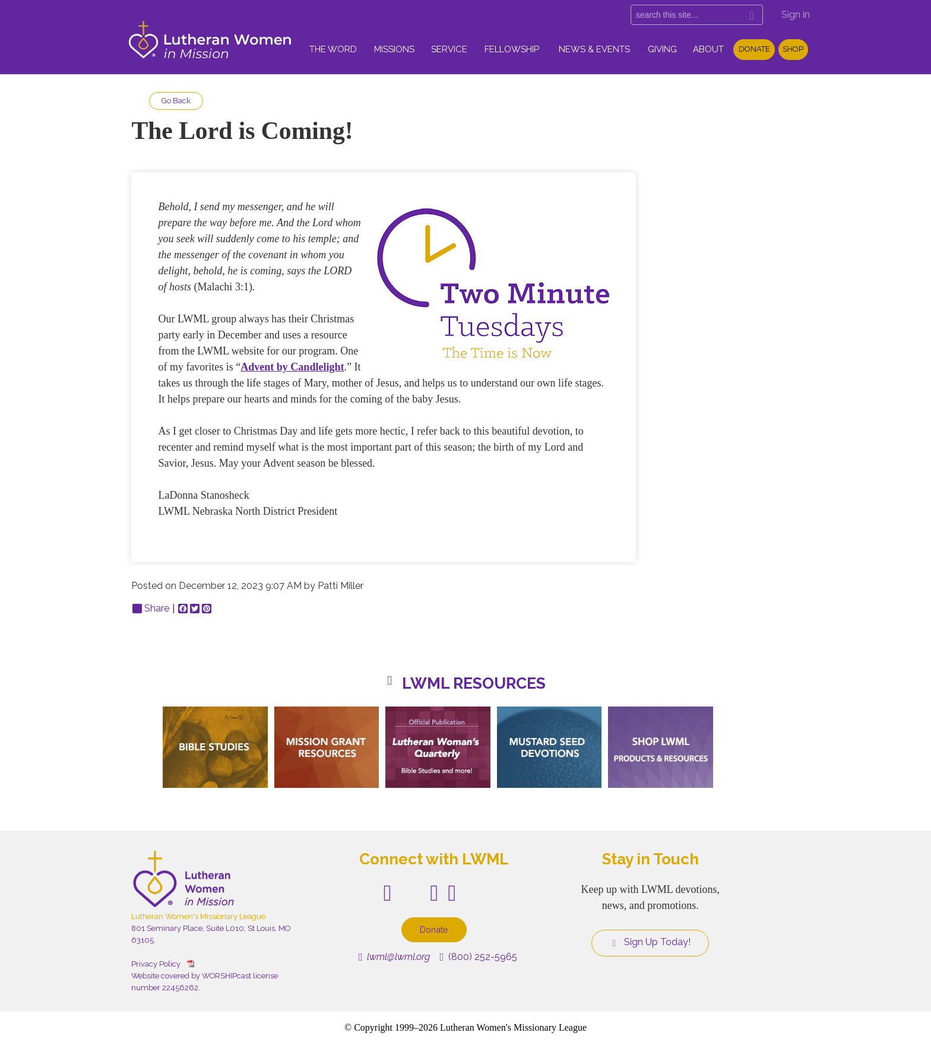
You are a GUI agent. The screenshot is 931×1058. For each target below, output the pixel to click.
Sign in (795, 14)
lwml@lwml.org (394, 956)
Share (150, 608)
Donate (754, 49)
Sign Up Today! (650, 942)
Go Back (176, 100)
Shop (793, 49)
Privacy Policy (155, 963)
